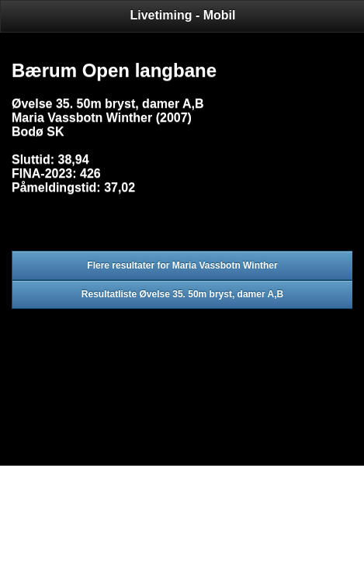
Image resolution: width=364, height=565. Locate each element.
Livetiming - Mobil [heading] (183, 15)
